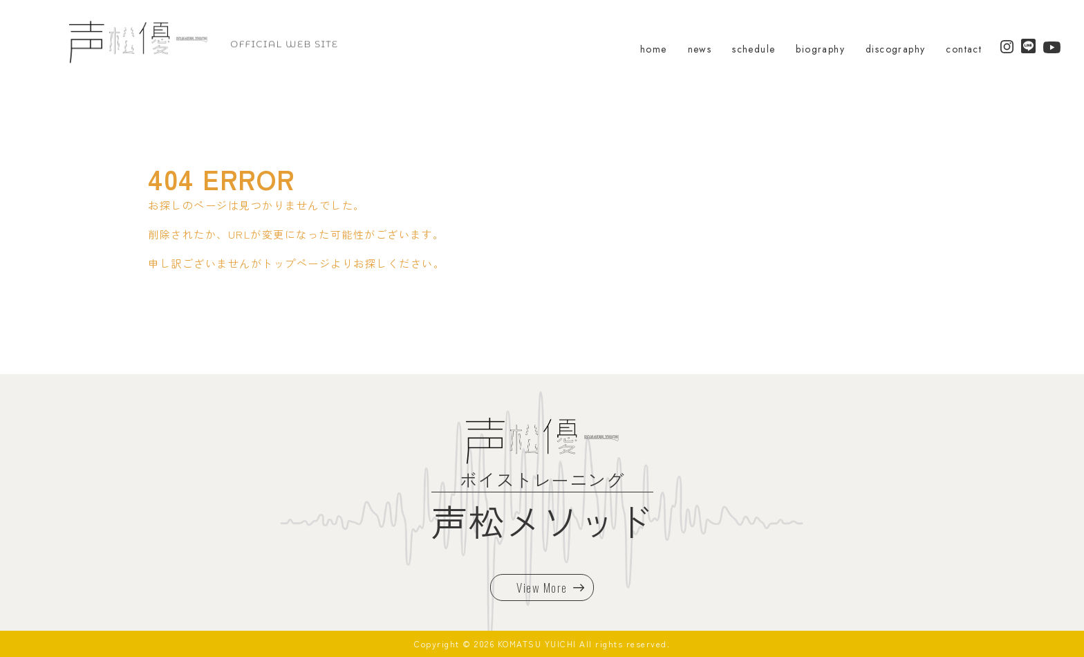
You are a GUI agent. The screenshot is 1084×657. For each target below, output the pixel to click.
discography (895, 49)
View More (550, 587)
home (653, 49)
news (700, 49)
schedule (753, 49)
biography (820, 49)
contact (964, 49)
